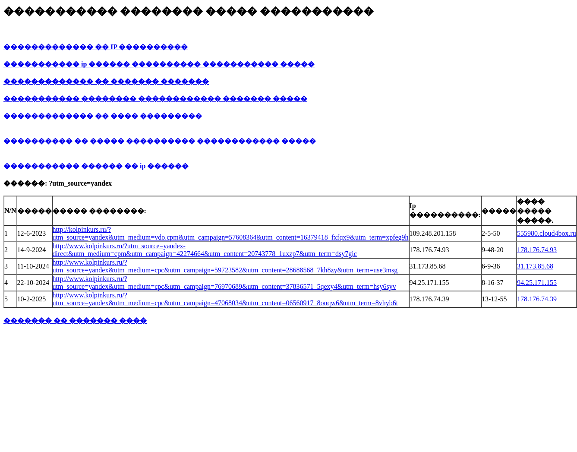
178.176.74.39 (537, 299)
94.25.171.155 (537, 282)
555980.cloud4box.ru (546, 233)
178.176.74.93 (537, 249)
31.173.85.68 (535, 266)
